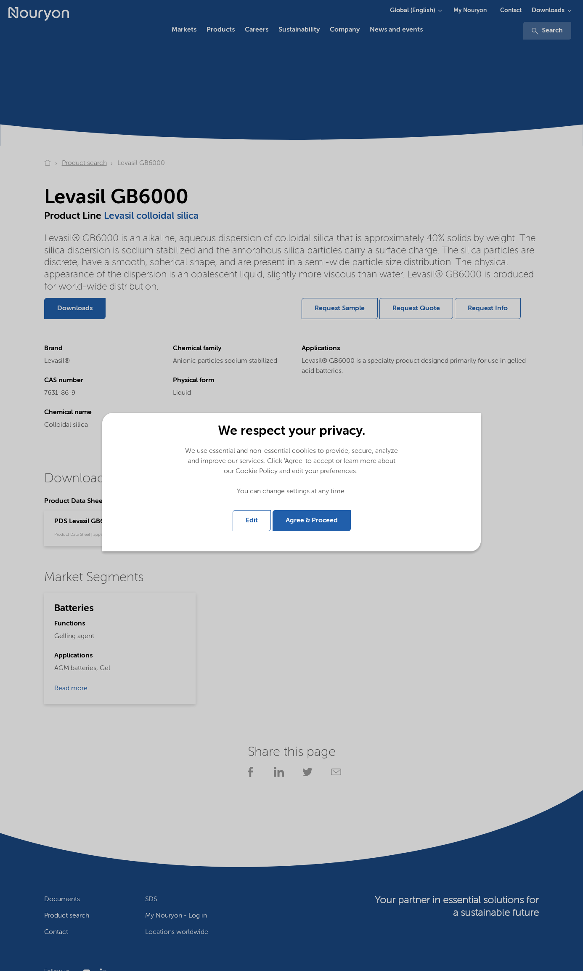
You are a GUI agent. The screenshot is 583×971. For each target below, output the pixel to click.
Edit (252, 520)
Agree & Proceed (312, 520)
